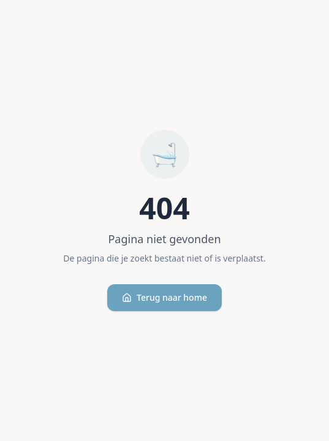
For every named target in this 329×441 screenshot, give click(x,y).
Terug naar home (164, 297)
